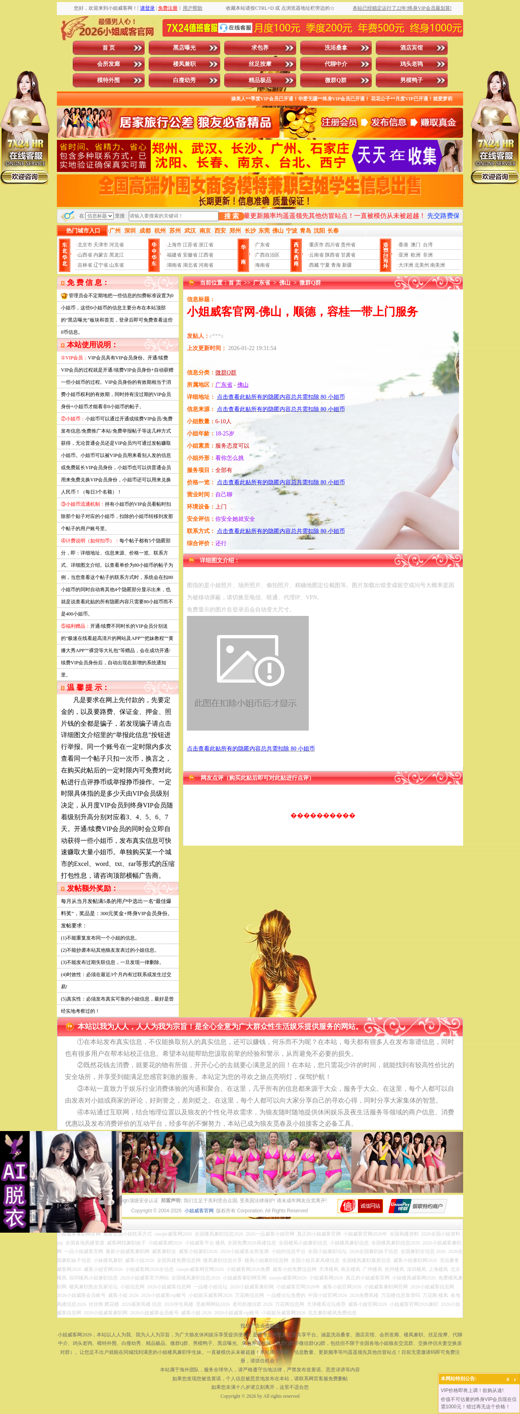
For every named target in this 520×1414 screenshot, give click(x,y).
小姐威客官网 (199, 1211)
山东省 (116, 265)
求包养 (260, 48)
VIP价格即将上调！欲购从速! (472, 1390)
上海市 (174, 245)
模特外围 (108, 80)
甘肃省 (348, 255)
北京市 (85, 245)
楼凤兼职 (184, 64)
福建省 (174, 255)
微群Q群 (336, 80)
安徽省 (190, 255)
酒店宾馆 (411, 48)
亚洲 (403, 255)
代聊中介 (336, 64)
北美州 (421, 265)
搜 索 (231, 216)
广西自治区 (267, 255)
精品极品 (260, 80)
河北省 (116, 245)
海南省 (262, 265)
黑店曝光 (184, 48)
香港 (403, 245)
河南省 (206, 265)
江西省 (206, 255)
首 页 (108, 48)
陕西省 (332, 255)
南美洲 (437, 265)
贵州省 (348, 245)
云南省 (316, 255)
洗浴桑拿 (336, 48)
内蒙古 (100, 255)
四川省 (332, 245)
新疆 (347, 265)
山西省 (85, 255)
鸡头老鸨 (411, 64)
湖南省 (174, 265)
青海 (336, 265)
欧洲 (415, 255)
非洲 (428, 255)
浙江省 (206, 245)
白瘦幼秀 (184, 80)
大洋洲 (406, 265)
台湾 (428, 245)
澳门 (415, 245)
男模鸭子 (411, 80)
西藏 (314, 265)
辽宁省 (100, 265)
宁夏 (325, 265)
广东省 (262, 245)
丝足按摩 (260, 64)
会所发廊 (108, 64)
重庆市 (316, 245)
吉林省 (85, 265)
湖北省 (190, 265)
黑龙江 (116, 255)
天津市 (100, 245)
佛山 (284, 283)
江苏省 (190, 245)
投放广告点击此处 (260, 1326)
